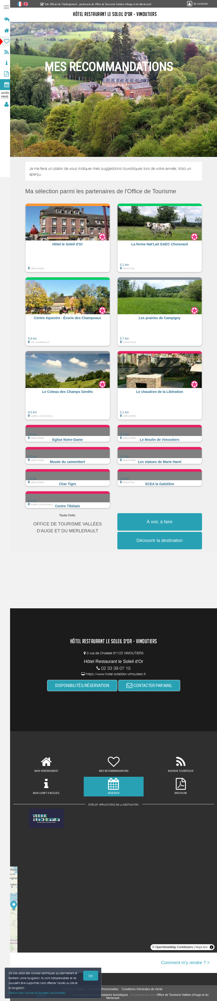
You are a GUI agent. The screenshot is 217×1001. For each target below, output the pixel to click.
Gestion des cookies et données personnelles (37, 993)
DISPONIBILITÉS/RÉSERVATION (84, 685)
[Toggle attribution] (212, 947)
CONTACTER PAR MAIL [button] (151, 685)
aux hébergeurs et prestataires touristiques (101, 995)
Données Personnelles (105, 989)
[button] (69, 240)
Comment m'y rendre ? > (185, 962)
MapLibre (201, 947)
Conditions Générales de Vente (143, 989)
